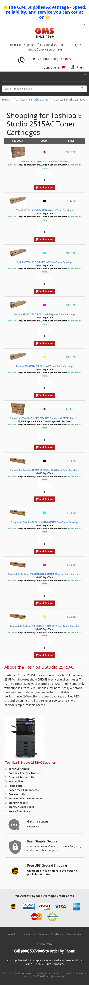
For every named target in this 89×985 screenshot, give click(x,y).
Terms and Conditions (51, 934)
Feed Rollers (15, 781)
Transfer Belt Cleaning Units (25, 798)
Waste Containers (19, 811)
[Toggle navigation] (85, 76)
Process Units (16, 794)
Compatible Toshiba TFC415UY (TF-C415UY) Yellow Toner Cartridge (44, 626)
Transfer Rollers (18, 802)
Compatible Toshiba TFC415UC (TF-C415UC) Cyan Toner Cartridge (44, 522)
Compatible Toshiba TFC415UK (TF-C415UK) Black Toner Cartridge (44, 470)
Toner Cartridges (18, 768)
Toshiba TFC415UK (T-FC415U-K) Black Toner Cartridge (44, 210)
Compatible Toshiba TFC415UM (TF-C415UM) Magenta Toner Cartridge (44, 574)
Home (6, 100)
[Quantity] (48, 174)
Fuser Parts (15, 785)
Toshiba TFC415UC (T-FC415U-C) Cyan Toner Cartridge (45, 262)
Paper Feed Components (23, 790)
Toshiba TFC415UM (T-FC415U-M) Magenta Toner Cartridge (44, 314)
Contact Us (29, 934)
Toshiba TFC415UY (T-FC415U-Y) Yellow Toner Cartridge (44, 366)
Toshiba (19, 100)
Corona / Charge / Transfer (24, 773)
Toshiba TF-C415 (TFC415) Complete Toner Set (44, 161)
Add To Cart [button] (44, 187)
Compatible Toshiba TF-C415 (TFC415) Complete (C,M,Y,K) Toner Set (45, 418)
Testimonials (74, 934)
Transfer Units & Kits (21, 807)
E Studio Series (38, 100)
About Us (13, 934)
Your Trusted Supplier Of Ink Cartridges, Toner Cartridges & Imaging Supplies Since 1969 (44, 47)
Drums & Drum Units (21, 777)
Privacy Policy (44, 943)
